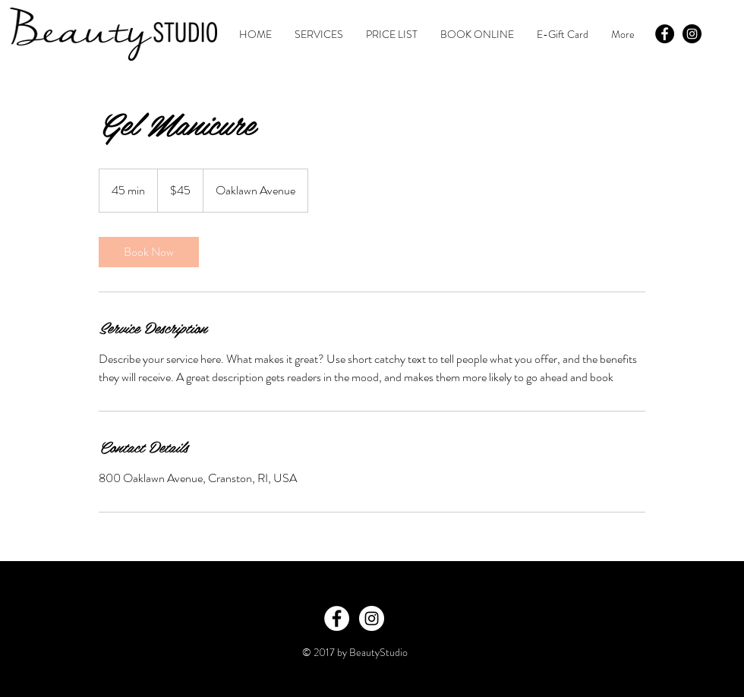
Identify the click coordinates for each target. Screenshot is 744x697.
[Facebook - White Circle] (336, 618)
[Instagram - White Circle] (371, 618)
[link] (149, 252)
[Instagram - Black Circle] (692, 33)
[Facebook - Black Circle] (664, 33)
